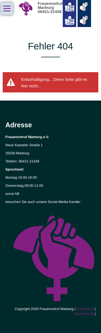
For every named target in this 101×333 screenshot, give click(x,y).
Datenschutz (84, 314)
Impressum (85, 309)
